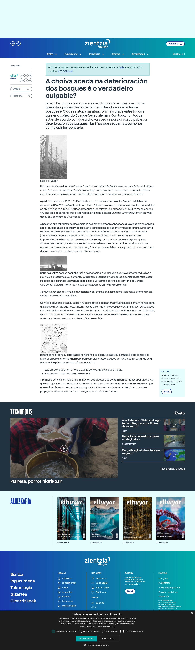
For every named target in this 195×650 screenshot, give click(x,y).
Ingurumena (22, 581)
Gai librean (99, 592)
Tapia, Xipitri (15, 65)
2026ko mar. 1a (63, 543)
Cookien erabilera (167, 592)
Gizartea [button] (117, 54)
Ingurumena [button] (73, 54)
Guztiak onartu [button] (86, 639)
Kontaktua (163, 596)
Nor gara (163, 578)
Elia (122, 67)
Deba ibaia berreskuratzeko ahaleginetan (140, 438)
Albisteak (65, 578)
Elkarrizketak (67, 583)
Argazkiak (65, 592)
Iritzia (63, 587)
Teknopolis (21, 411)
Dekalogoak (99, 583)
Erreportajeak (67, 605)
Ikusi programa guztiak (173, 469)
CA (26, 80)
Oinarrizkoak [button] (140, 54)
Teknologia (21, 587)
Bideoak (64, 596)
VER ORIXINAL (65, 71)
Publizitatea (164, 583)
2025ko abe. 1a (96, 543)
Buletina (179, 54)
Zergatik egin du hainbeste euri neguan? (142, 452)
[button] (12, 43)
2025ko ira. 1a (128, 543)
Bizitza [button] (52, 54)
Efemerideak (100, 587)
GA (30, 80)
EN (22, 80)
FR (30, 75)
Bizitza (16, 574)
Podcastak (65, 601)
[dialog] (97, 630)
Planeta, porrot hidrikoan (36, 481)
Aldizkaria (175, 43)
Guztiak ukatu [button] (109, 639)
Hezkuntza (98, 578)
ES (26, 75)
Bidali (166, 392)
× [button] (192, 613)
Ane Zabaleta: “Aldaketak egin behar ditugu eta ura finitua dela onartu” (141, 423)
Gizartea (18, 594)
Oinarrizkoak (23, 600)
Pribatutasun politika (169, 587)
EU (22, 75)
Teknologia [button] (96, 54)
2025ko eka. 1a (162, 543)
